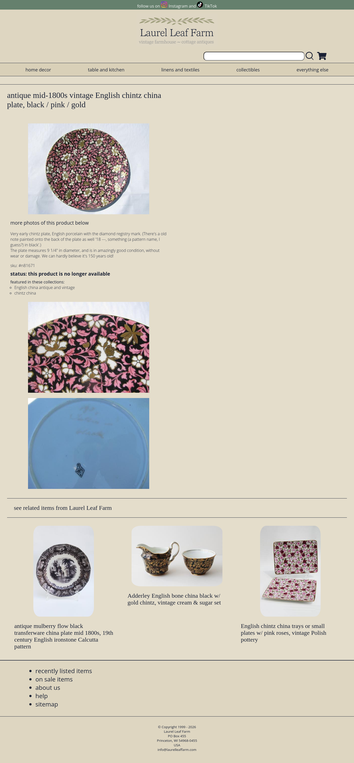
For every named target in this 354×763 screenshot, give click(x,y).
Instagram (178, 6)
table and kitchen (106, 70)
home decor (38, 70)
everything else (312, 70)
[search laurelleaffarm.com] (311, 56)
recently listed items (63, 671)
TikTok (211, 6)
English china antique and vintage (44, 287)
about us (47, 687)
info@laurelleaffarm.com (177, 749)
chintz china (25, 293)
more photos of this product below (49, 222)
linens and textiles (180, 70)
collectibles (248, 70)
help (41, 696)
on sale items (54, 679)
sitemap (46, 704)
